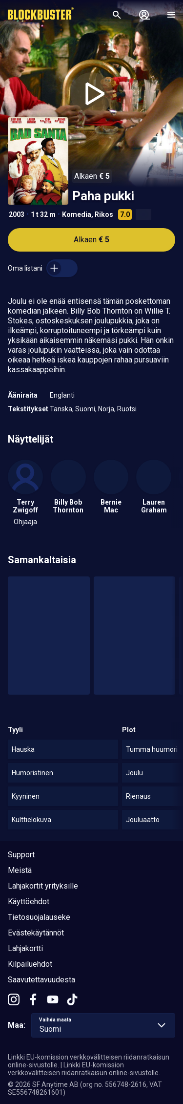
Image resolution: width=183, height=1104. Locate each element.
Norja (106, 409)
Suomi (85, 409)
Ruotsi (127, 409)
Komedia (76, 214)
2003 (16, 214)
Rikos (104, 214)
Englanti (62, 395)
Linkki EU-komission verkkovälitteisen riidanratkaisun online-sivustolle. (84, 1069)
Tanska (61, 409)
